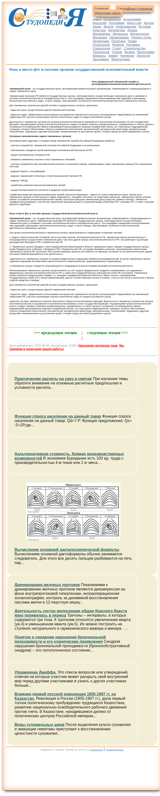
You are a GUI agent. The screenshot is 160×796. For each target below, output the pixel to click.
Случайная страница (134, 9)
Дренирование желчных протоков (47, 585)
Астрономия (132, 19)
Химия (113, 55)
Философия (145, 52)
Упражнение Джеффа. (35, 672)
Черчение (127, 55)
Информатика (126, 26)
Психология (101, 45)
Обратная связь (107, 13)
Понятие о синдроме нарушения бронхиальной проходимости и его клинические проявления (60, 639)
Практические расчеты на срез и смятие (53, 379)
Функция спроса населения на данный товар (58, 416)
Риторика (133, 45)
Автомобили (112, 19)
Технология (101, 52)
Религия (118, 45)
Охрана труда (141, 37)
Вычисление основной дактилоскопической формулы (67, 550)
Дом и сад (134, 23)
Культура (99, 30)
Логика (132, 30)
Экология (143, 55)
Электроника (120, 59)
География (116, 23)
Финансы (99, 55)
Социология (101, 48)
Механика (100, 37)
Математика (101, 34)
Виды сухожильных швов (39, 725)
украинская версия (114, 749)
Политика (119, 41)
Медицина (120, 34)
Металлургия (139, 34)
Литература (116, 30)
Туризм (117, 52)
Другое (109, 26)
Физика (129, 52)
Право (132, 41)
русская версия (96, 749)
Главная (101, 9)
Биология (100, 23)
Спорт (117, 48)
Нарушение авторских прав (98, 345)
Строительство (134, 48)
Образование (119, 37)
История (144, 26)
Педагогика (101, 41)
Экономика (101, 59)
